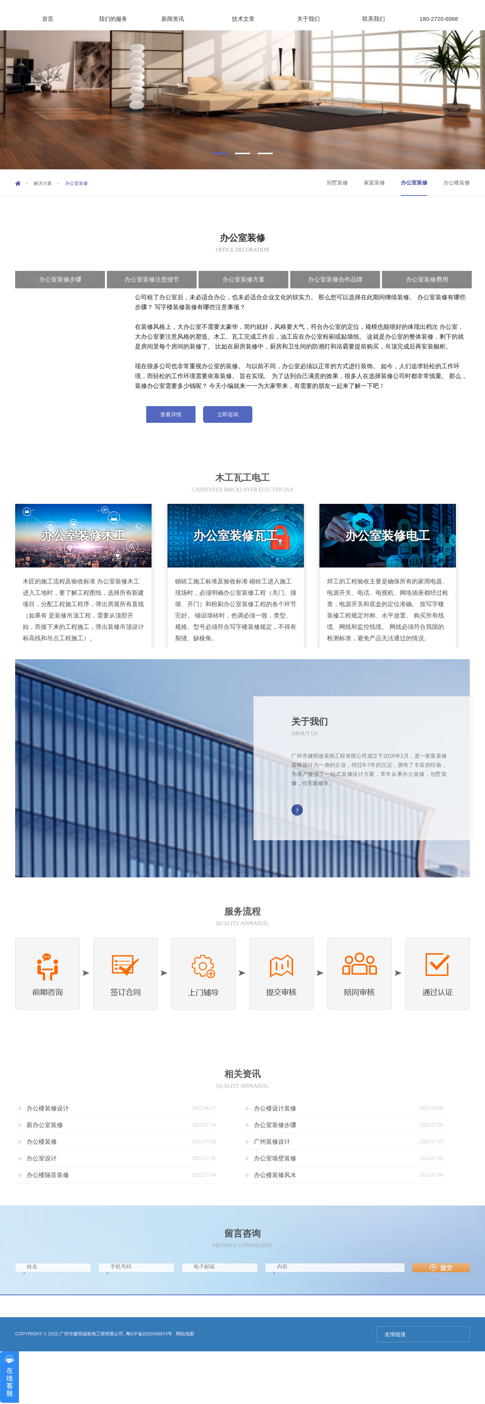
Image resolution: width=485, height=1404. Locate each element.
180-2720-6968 (438, 19)
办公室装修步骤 (275, 1125)
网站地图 (185, 1334)
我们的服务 (118, 19)
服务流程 (242, 921)
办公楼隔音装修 (48, 1175)
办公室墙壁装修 (275, 1158)
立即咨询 (227, 414)
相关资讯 (242, 1084)
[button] (219, 153)
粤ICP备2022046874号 (149, 1334)
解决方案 (43, 183)
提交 (441, 1277)
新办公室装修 (45, 1125)
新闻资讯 (178, 19)
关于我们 (308, 19)
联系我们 (373, 19)
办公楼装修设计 (48, 1108)
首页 (47, 19)
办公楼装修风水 (275, 1175)
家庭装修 (374, 183)
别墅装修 (337, 183)
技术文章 (249, 19)
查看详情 (170, 414)
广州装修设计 (272, 1141)
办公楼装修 (456, 183)
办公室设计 (42, 1158)
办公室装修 (414, 183)
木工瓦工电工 (242, 487)
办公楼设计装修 (275, 1108)
